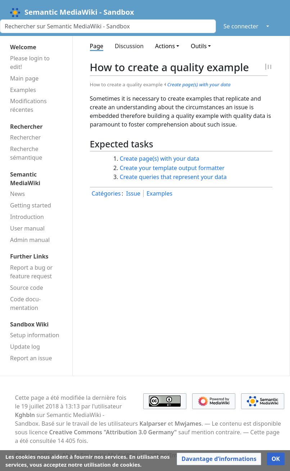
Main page (24, 78)
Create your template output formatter (172, 168)
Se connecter (240, 26)
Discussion (129, 46)
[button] (219, 459)
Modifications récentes (28, 105)
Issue (133, 193)
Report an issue (31, 358)
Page (97, 46)
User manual (27, 228)
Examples (23, 90)
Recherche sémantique (26, 153)
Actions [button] (165, 46)
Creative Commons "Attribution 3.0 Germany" (113, 432)
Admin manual (30, 240)
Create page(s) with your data (199, 84)
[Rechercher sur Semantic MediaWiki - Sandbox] (108, 26)
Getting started (30, 205)
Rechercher (25, 137)
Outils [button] (199, 46)
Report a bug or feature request (31, 272)
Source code (26, 288)
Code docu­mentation (25, 303)
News (17, 194)
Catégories (106, 193)
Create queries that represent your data (173, 177)
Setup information (34, 335)
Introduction (27, 217)
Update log (25, 347)
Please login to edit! (30, 62)
